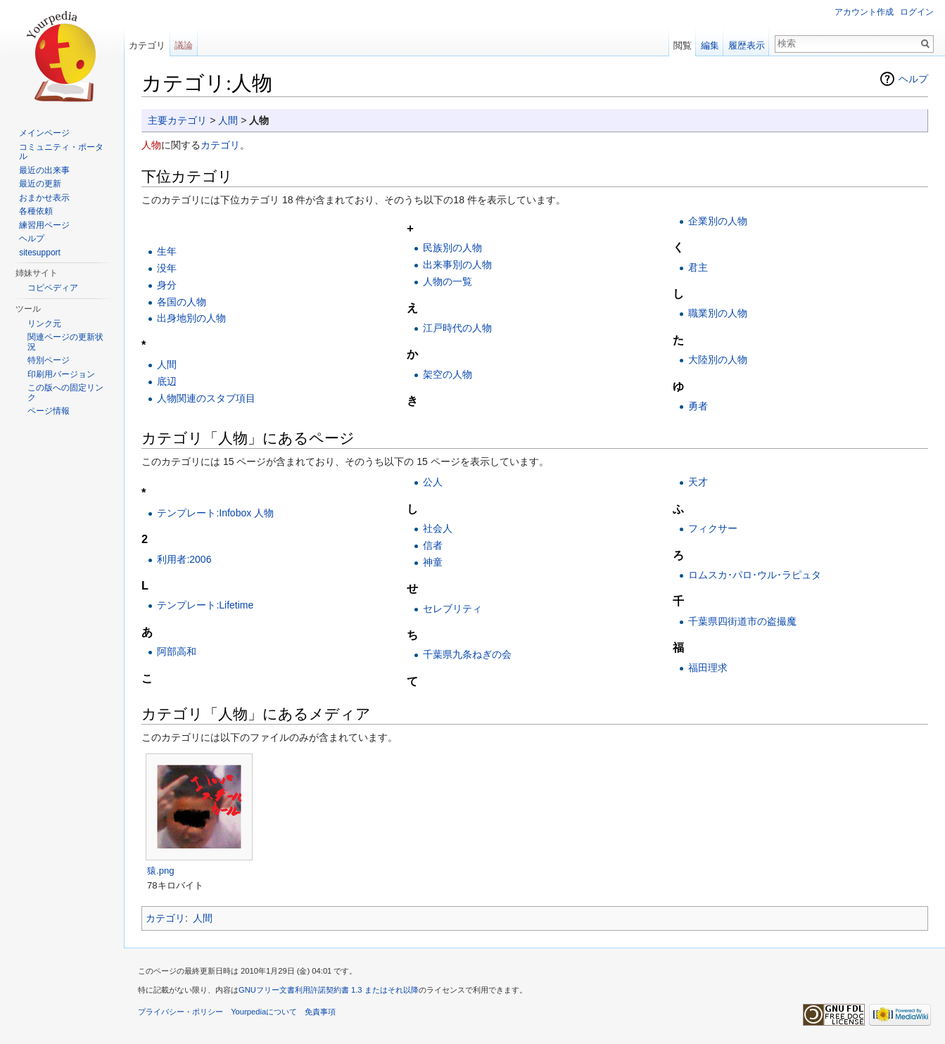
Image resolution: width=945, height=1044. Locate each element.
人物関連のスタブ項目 (206, 398)
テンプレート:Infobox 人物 (215, 512)
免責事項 (320, 1011)
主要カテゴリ (177, 120)
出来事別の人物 (457, 264)
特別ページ (48, 360)
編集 (710, 45)
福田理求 (708, 667)
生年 (167, 251)
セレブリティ (452, 608)
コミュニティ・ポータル (61, 152)
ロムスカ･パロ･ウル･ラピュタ (754, 574)
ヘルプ (913, 78)
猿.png (161, 870)
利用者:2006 (184, 559)
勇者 (698, 406)
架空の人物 (447, 374)
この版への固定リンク (65, 392)
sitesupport (40, 252)
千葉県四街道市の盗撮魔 (742, 621)
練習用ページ (44, 225)
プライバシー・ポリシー (180, 1011)
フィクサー (712, 528)
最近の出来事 (44, 170)
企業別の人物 (717, 221)
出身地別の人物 (191, 318)
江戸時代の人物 (457, 327)
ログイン (917, 12)
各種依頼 (36, 211)
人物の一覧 (447, 281)
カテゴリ (220, 145)
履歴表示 (746, 45)
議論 (184, 45)
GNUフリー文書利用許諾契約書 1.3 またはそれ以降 (329, 990)
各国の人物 (181, 301)
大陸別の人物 (717, 359)
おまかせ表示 (44, 198)
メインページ (44, 133)
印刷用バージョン (61, 374)
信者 (433, 545)
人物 (151, 145)
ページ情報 (48, 411)
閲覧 (682, 45)
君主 (698, 267)
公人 (433, 482)
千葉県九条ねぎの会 (467, 654)
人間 (228, 120)
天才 (698, 482)
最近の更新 (40, 184)
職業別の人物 (717, 313)
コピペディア (52, 288)
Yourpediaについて (264, 1011)
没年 (167, 268)
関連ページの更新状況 (65, 342)
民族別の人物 (452, 247)
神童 (433, 562)
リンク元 (44, 324)
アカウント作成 (864, 12)
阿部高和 (176, 651)
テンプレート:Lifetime (205, 605)
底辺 (167, 381)
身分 (167, 285)
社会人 (437, 528)
